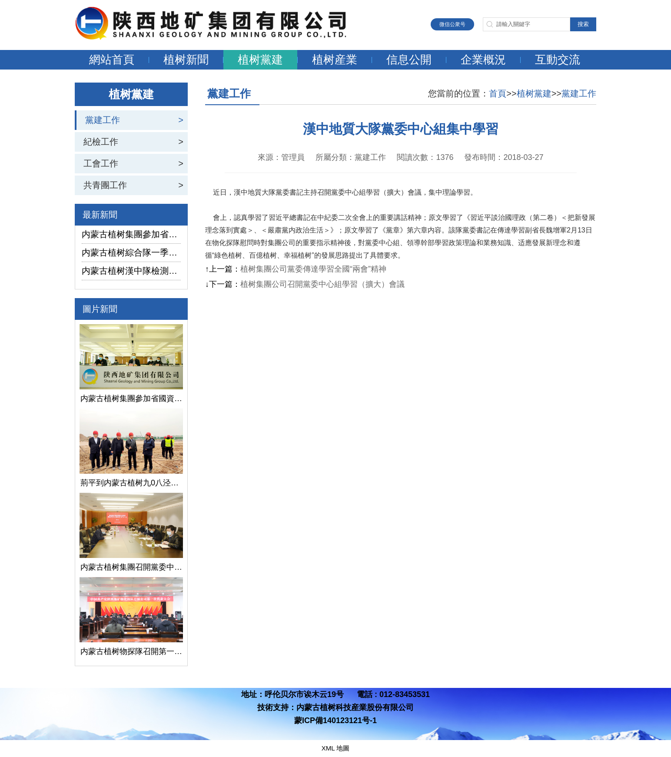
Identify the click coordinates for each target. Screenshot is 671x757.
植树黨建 (260, 59)
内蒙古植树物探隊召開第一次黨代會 (131, 651)
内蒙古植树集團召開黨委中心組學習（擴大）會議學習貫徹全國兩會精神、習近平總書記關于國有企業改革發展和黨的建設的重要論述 (131, 567)
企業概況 (483, 59)
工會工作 (100, 163)
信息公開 (409, 59)
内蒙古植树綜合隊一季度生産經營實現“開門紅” (131, 252)
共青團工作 (105, 185)
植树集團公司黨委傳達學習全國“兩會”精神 (313, 269)
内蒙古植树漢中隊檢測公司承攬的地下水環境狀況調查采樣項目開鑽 (131, 271)
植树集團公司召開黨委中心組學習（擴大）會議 (322, 284)
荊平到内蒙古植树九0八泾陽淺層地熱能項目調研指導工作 (131, 482)
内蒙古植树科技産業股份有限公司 (355, 707)
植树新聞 (186, 59)
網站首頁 (111, 59)
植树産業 (334, 59)
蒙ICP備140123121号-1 (335, 720)
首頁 (497, 93)
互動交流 (557, 59)
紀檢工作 (100, 141)
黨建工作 (102, 120)
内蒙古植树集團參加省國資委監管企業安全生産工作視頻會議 (131, 234)
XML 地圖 (335, 748)
